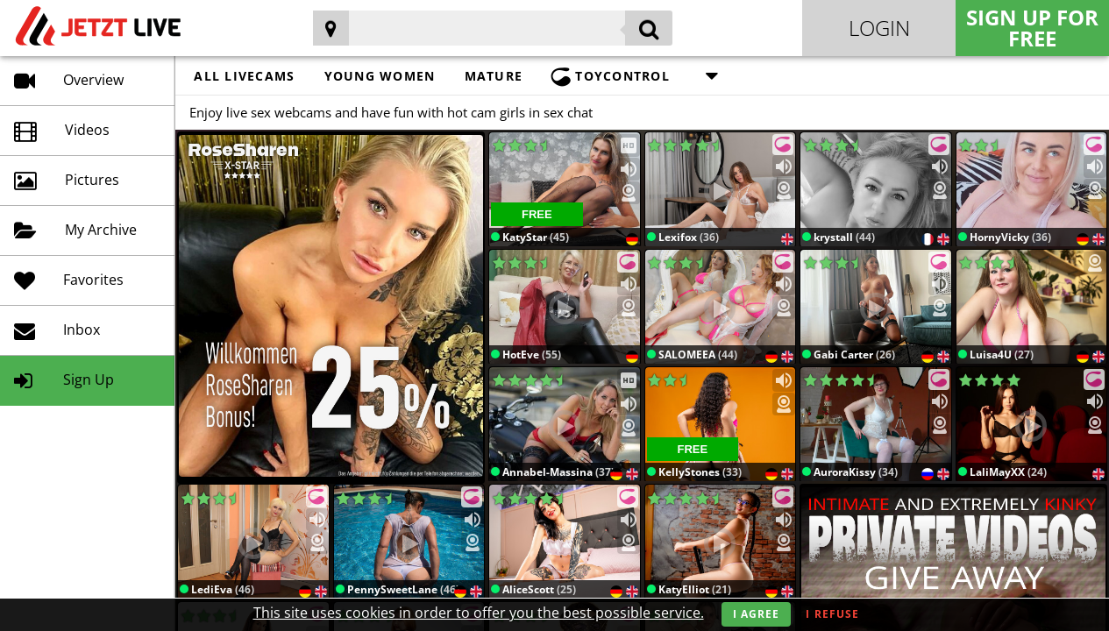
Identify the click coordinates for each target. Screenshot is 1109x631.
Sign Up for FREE (1032, 28)
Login (879, 27)
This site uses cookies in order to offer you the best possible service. (478, 612)
